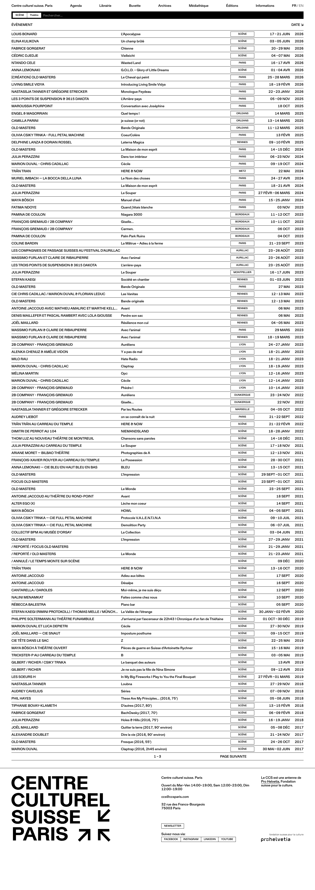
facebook (171, 880)
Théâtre (34, 15)
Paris (242, 65)
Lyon (242, 362)
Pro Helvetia (270, 821)
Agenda (76, 6)
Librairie (105, 6)
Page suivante (233, 796)
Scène (19, 15)
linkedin (210, 880)
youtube (227, 880)
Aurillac (242, 263)
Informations (265, 6)
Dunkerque (242, 415)
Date (295, 25)
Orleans (242, 118)
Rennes (242, 148)
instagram (190, 880)
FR (294, 6)
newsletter (172, 866)
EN (301, 6)
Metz (242, 179)
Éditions (232, 6)
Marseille (242, 431)
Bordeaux (242, 225)
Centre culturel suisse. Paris (31, 6)
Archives (164, 6)
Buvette (135, 6)
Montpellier (242, 286)
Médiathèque (198, 6)
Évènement (21, 25)
